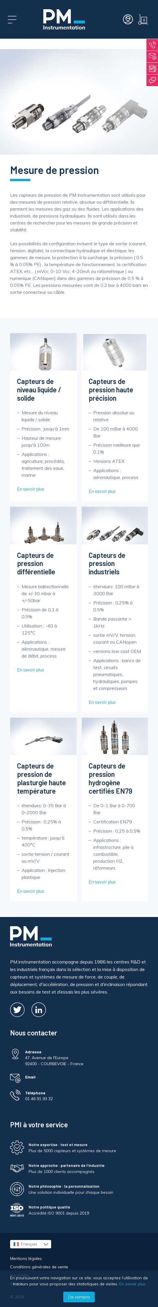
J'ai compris (79, 1296)
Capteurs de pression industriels (107, 563)
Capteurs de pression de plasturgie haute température (41, 778)
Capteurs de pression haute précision (111, 389)
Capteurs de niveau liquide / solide (39, 389)
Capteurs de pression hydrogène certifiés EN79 (110, 778)
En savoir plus (30, 488)
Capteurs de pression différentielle (36, 563)
